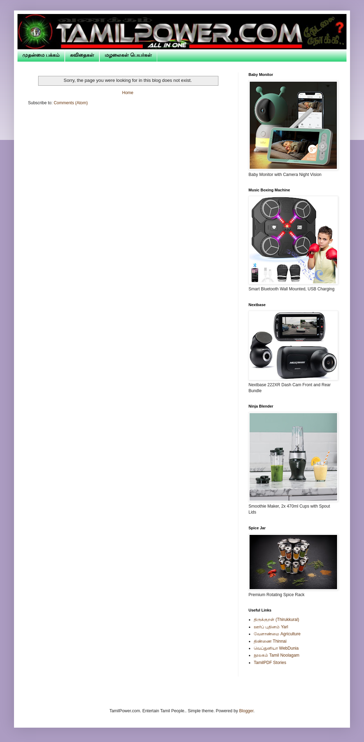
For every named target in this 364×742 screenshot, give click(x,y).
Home (127, 92)
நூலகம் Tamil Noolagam (276, 655)
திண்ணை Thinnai (270, 641)
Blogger (246, 710)
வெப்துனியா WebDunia (276, 648)
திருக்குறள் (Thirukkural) (276, 619)
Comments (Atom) (71, 102)
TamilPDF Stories (270, 662)
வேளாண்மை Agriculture (277, 633)
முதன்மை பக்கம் (40, 55)
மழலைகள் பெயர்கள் (128, 55)
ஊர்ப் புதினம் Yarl (271, 626)
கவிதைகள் (82, 55)
